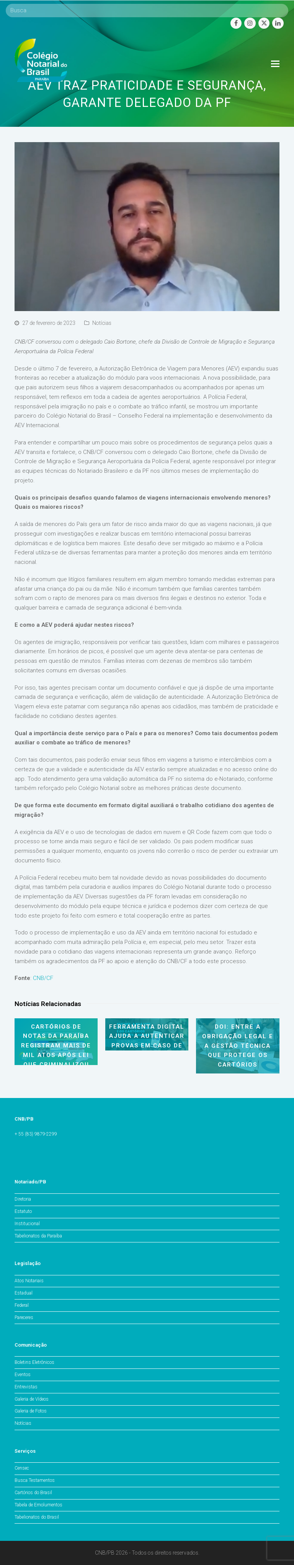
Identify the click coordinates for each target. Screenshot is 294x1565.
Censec (22, 1468)
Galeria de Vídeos (32, 1399)
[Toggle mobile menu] (275, 64)
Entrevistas (26, 1387)
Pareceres (24, 1317)
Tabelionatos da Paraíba (38, 1236)
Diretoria (23, 1199)
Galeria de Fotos (31, 1411)
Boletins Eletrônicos (34, 1362)
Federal (22, 1305)
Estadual (24, 1293)
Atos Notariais (29, 1280)
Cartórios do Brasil (33, 1492)
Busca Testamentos (35, 1480)
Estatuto (23, 1211)
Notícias (101, 323)
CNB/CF (43, 978)
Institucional (27, 1223)
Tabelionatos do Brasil (37, 1517)
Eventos (23, 1374)
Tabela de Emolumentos (38, 1505)
